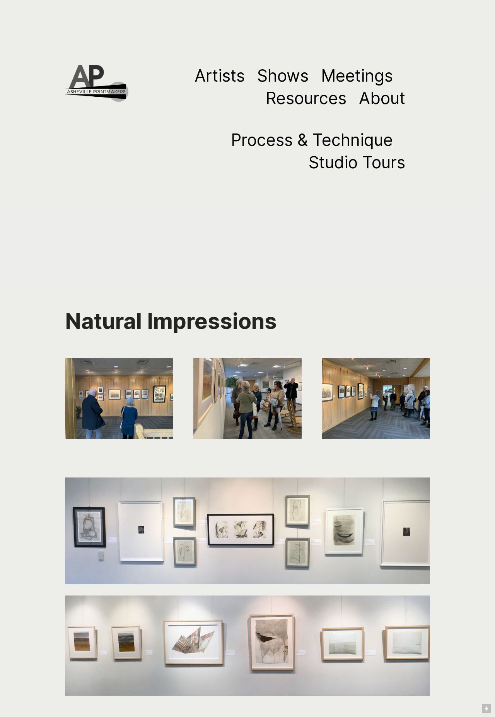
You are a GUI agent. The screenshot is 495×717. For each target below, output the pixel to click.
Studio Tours (357, 162)
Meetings (357, 76)
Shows (283, 76)
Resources (306, 98)
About (382, 98)
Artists (220, 76)
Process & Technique (312, 140)
